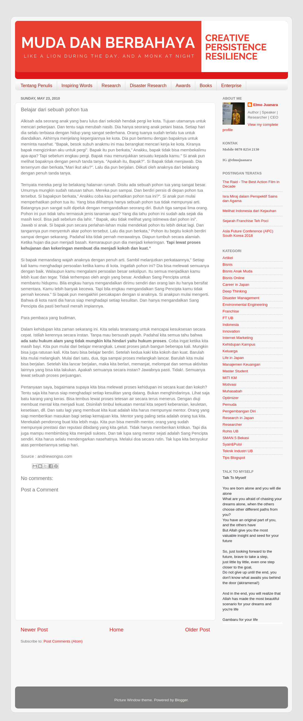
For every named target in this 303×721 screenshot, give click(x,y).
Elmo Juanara (265, 105)
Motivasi (229, 384)
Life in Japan (233, 358)
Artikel (228, 258)
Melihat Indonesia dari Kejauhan (249, 211)
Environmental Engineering (245, 304)
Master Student (235, 371)
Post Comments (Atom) (63, 641)
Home (116, 630)
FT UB (228, 318)
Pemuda (229, 404)
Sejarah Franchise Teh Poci (245, 221)
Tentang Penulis (36, 85)
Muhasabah (232, 391)
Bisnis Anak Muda (237, 271)
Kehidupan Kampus (239, 344)
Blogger (181, 700)
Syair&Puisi (232, 444)
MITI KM (230, 378)
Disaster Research (148, 85)
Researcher (232, 424)
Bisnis (228, 264)
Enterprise (231, 85)
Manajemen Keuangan (241, 364)
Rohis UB (230, 431)
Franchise (231, 311)
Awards (183, 85)
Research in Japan (238, 418)
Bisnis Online (234, 278)
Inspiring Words (77, 85)
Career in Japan (236, 284)
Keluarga (230, 351)
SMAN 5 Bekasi (236, 438)
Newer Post (34, 630)
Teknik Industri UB (238, 451)
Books (206, 85)
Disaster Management (241, 298)
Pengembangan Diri (239, 411)
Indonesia (231, 325)
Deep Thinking (235, 291)
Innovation (231, 331)
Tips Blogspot (234, 458)
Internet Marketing (238, 338)
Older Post (197, 630)
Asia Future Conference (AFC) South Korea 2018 (248, 233)
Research (111, 85)
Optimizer (231, 398)
